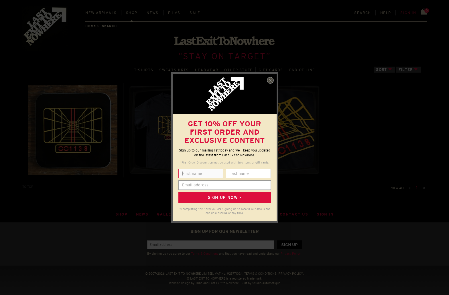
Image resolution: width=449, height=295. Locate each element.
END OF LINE (302, 70)
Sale (195, 13)
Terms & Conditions (204, 253)
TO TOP (27, 186)
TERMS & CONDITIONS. (260, 273)
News (152, 13)
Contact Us (294, 214)
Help (385, 13)
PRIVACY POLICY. (291, 273)
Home (90, 26)
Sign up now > (224, 197)
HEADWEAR (206, 70)
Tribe (198, 283)
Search (362, 13)
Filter (406, 69)
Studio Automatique (266, 283)
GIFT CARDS (271, 70)
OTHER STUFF (238, 70)
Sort (381, 69)
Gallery (167, 214)
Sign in (408, 13)
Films (174, 13)
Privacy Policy (291, 253)
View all (398, 188)
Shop (131, 13)
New (101, 13)
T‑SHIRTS (143, 70)
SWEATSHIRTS (174, 70)
